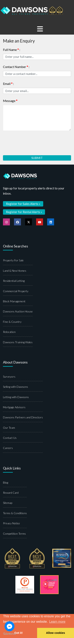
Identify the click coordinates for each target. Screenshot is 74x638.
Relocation (9, 332)
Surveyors (9, 376)
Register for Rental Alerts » (24, 212)
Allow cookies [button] (55, 632)
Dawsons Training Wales (18, 342)
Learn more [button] (57, 621)
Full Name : (11, 49)
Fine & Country (12, 321)
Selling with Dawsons (15, 386)
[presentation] (33, 141)
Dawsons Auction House (18, 311)
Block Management (14, 301)
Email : (8, 83)
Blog (5, 482)
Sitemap (7, 502)
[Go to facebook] (9, 626)
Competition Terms (14, 533)
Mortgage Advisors (14, 407)
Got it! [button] (18, 632)
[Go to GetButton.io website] (9, 634)
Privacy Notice (11, 523)
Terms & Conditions (15, 513)
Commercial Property (15, 291)
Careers (8, 448)
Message (10, 101)
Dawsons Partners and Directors (23, 417)
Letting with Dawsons (16, 397)
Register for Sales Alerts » (23, 204)
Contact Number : (16, 67)
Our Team (9, 427)
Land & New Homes (14, 270)
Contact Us (10, 437)
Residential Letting (14, 280)
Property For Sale (13, 260)
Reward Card (11, 492)
